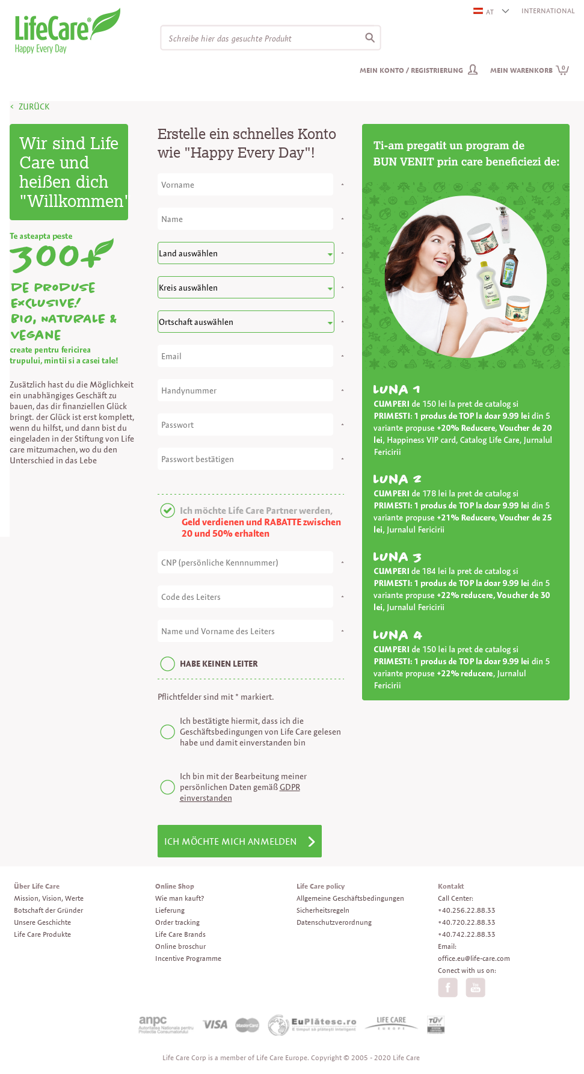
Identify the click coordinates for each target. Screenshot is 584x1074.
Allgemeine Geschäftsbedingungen (350, 898)
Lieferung (170, 910)
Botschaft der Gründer (48, 910)
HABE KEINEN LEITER (219, 663)
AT (484, 11)
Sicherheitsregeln (323, 910)
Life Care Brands (180, 934)
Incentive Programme (188, 958)
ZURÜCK (34, 106)
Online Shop (174, 885)
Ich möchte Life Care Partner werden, (256, 510)
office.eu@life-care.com (474, 958)
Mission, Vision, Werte (49, 898)
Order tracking (177, 922)
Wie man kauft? (179, 898)
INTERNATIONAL (548, 10)
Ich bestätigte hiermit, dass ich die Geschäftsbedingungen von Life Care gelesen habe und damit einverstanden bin (260, 731)
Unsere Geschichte (42, 922)
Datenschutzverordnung (334, 922)
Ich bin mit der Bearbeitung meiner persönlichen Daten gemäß (243, 787)
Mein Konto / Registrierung (411, 70)
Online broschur (180, 946)
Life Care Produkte (42, 934)
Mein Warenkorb (530, 70)
